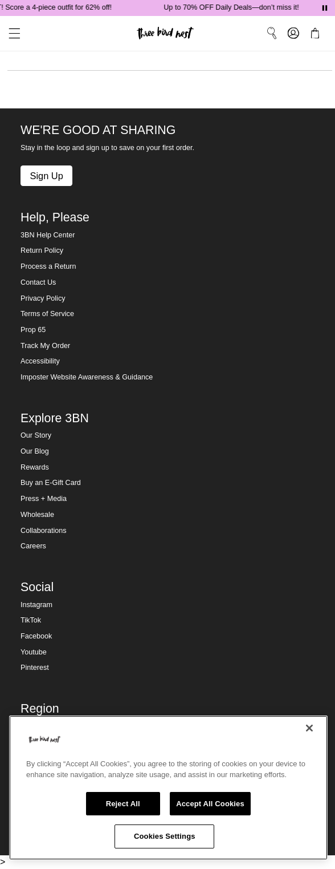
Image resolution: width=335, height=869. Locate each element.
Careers (33, 546)
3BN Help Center (48, 235)
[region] (168, 788)
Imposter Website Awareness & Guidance (87, 377)
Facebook (36, 636)
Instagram (36, 605)
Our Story (36, 435)
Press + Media (44, 499)
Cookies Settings (164, 836)
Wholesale (37, 515)
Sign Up (46, 176)
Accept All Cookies (210, 803)
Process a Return (48, 266)
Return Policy (42, 250)
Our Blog (35, 451)
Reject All (123, 803)
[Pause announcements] (324, 8)
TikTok (31, 620)
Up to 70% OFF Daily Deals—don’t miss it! (234, 7)
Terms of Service (47, 314)
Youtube (34, 652)
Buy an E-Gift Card (51, 483)
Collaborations (44, 531)
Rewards (35, 467)
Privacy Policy (43, 298)
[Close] (309, 728)
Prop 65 (33, 330)
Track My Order (45, 346)
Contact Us (38, 282)
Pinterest (35, 668)
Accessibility (40, 361)
